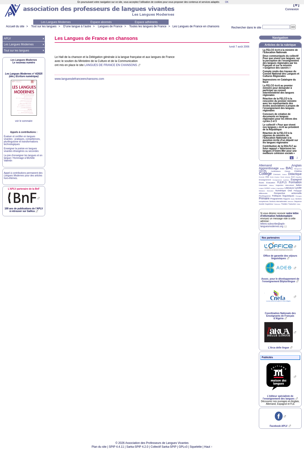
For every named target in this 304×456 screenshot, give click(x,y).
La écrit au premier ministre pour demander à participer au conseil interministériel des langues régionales (278, 90)
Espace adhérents (146, 22)
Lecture (267, 188)
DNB (267, 177)
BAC (289, 168)
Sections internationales (278, 201)
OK (226, 2)
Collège (265, 174)
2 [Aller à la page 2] (297, 158)
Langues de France (110, 26)
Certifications (275, 171)
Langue (261, 188)
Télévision (277, 204)
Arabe (282, 168)
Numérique (280, 190)
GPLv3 (183, 446)
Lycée (298, 187)
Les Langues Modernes (56, 22)
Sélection (291, 201)
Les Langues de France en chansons (195, 26)
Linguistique (280, 188)
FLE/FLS (281, 182)
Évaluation (270, 183)
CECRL (263, 171)
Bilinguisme (298, 168)
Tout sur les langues (44, 26)
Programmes (276, 198)
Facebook (278, 426)
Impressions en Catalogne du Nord (279, 81)
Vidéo (298, 204)
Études (261, 182)
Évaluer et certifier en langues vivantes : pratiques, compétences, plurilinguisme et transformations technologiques (22, 140)
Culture (284, 174)
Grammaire (263, 185)
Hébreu (271, 185)
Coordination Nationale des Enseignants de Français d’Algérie (280, 316)
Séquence (298, 201)
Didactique (295, 174)
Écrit (292, 177)
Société (261, 204)
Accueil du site (15, 26)
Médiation (262, 191)
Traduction (292, 204)
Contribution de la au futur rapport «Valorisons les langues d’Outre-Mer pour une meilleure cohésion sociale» (280, 150)
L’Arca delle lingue (278, 347)
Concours (276, 174)
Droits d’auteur (275, 177)
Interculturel (289, 185)
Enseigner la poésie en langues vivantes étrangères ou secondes (21, 149)
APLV (7, 38)
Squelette (196, 446)
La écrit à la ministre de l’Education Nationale (280, 51)
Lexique (273, 188)
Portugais (299, 196)
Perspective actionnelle (288, 193)
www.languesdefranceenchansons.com (79, 78)
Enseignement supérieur (281, 180)
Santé (292, 199)
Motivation (270, 191)
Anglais (296, 165)
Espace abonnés (101, 22)
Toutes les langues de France (147, 26)
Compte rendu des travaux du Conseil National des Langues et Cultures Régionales (281, 73)
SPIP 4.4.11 (116, 446)
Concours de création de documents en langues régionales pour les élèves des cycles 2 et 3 (280, 117)
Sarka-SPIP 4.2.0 (137, 446)
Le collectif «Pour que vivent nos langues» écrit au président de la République (281, 127)
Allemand (265, 165)
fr (296, 5)
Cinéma (298, 171)
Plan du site (99, 446)
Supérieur (269, 204)
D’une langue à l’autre (77, 26)
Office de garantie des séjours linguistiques (280, 257)
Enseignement (265, 180)
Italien (299, 185)
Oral (290, 190)
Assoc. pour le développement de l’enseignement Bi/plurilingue (280, 280)
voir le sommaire (23, 121)
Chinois (287, 171)
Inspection (279, 185)
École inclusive (285, 177)
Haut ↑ (208, 446)
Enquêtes (299, 177)
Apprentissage (269, 168)
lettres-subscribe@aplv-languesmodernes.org (272, 225)
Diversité (261, 177)
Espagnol (296, 179)
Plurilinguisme (265, 196)
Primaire (264, 198)
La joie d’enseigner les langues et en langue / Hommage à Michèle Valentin (23, 158)
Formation (295, 182)
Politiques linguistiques (283, 196)
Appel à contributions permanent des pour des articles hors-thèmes (23, 175)
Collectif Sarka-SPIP (163, 446)
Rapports (286, 199)
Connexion (292, 9)
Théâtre (284, 204)
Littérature (289, 188)
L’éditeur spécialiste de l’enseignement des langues (278, 397)
